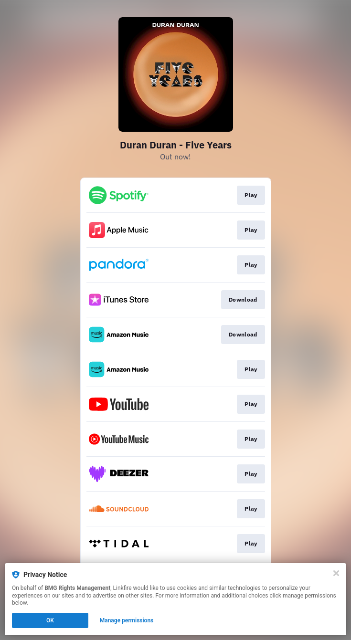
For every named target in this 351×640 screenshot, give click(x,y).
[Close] (336, 573)
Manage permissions (127, 620)
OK (50, 620)
